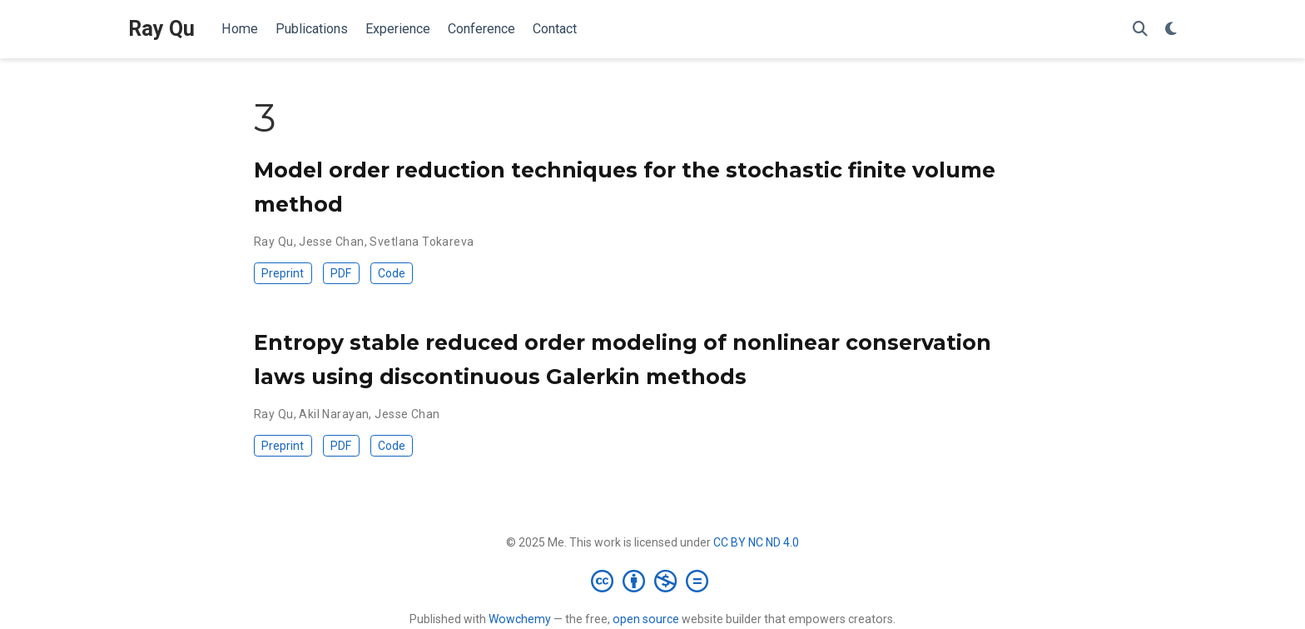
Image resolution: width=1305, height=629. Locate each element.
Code (391, 273)
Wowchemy (520, 619)
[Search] (1140, 29)
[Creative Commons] (653, 581)
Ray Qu (161, 29)
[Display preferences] (1171, 29)
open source (646, 619)
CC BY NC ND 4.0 (756, 542)
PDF (340, 273)
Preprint (282, 273)
